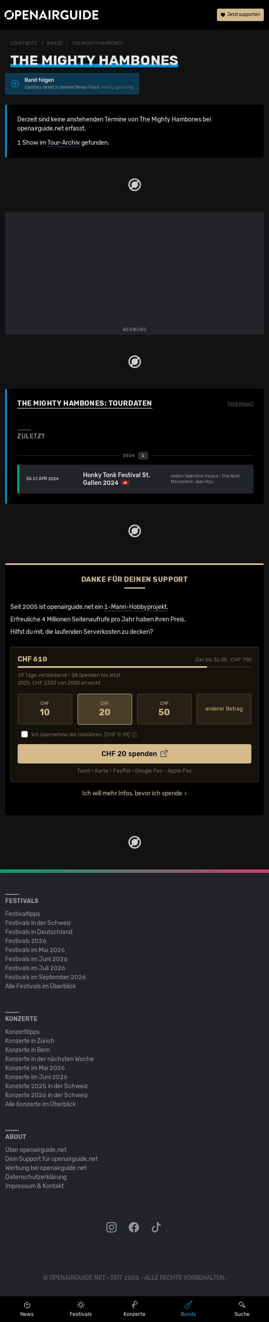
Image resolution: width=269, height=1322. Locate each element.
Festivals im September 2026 (45, 977)
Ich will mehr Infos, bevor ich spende (132, 793)
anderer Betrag (224, 709)
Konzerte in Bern (27, 1049)
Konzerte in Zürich (30, 1040)
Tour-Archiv (63, 142)
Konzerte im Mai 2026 (35, 1067)
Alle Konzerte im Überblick (40, 1104)
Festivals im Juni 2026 (36, 958)
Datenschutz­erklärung (36, 1176)
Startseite (24, 43)
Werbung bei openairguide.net (46, 1167)
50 (165, 709)
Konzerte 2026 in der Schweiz (46, 1095)
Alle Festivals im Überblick (40, 986)
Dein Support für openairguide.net (51, 1158)
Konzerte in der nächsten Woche (49, 1058)
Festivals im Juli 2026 (35, 967)
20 (105, 709)
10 (45, 709)
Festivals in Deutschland (38, 931)
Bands (55, 43)
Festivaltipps (22, 913)
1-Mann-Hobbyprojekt (135, 607)
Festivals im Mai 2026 (35, 949)
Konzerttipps (22, 1031)
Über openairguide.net (35, 1149)
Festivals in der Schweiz (38, 922)
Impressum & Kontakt (34, 1185)
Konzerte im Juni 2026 (36, 1076)
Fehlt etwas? (241, 404)
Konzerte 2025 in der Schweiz (46, 1085)
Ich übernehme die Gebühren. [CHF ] (80, 734)
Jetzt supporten (240, 15)
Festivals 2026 (25, 940)
